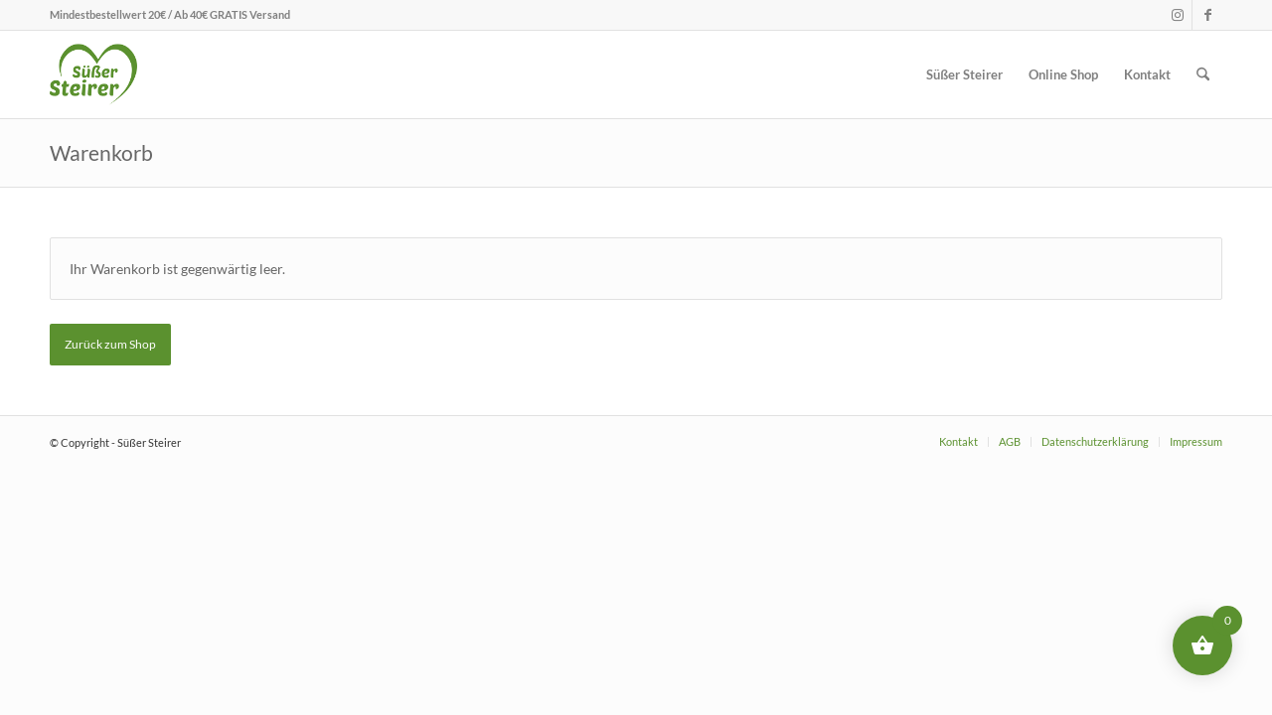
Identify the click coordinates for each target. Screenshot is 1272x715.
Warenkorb (101, 152)
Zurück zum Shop (110, 344)
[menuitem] (964, 74)
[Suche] (1203, 74)
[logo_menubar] (93, 74)
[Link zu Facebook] (1207, 15)
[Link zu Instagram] (1177, 15)
